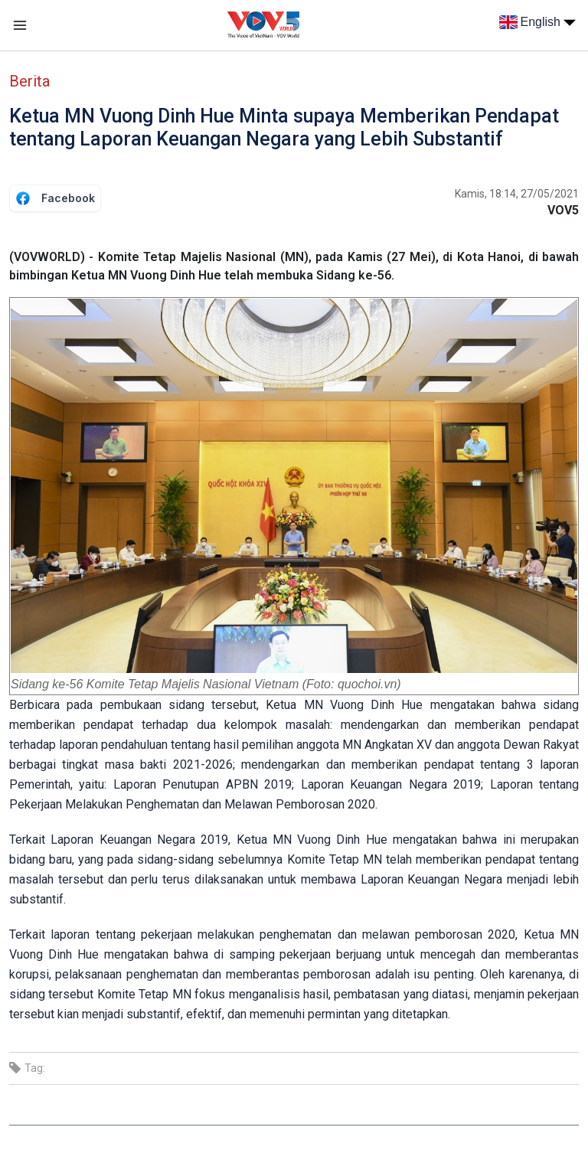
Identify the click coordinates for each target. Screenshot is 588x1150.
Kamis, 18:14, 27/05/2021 (517, 194)
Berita (29, 81)
